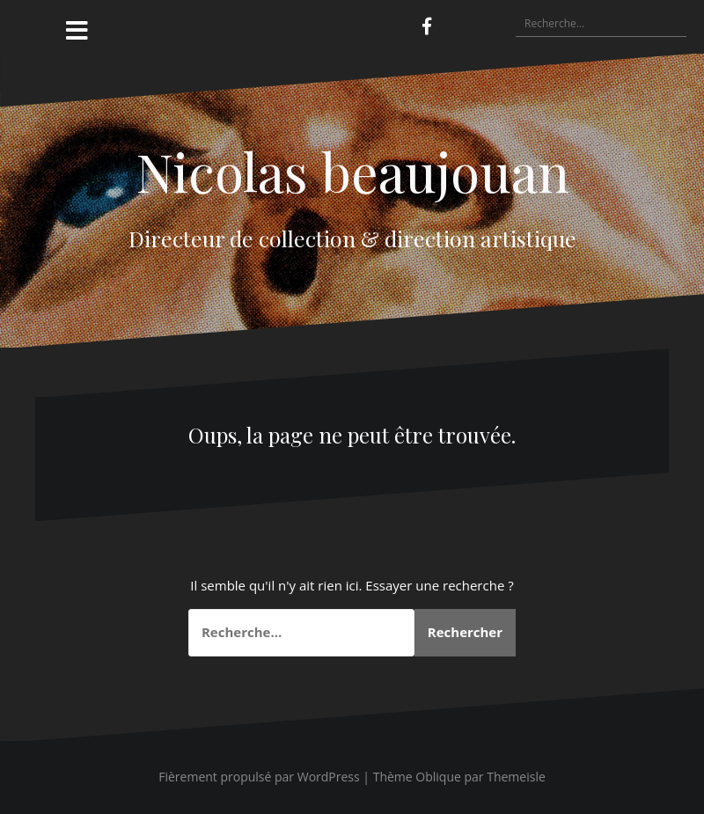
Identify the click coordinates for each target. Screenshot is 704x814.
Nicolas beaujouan (352, 171)
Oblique (438, 776)
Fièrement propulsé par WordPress (259, 776)
